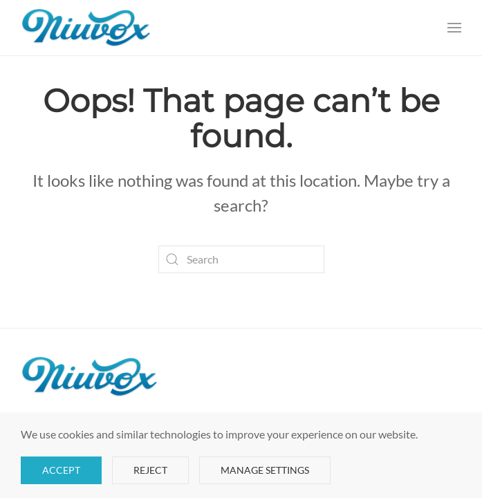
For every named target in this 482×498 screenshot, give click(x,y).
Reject (150, 470)
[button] (454, 27)
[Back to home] (86, 27)
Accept (61, 470)
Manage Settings (265, 470)
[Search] (241, 259)
